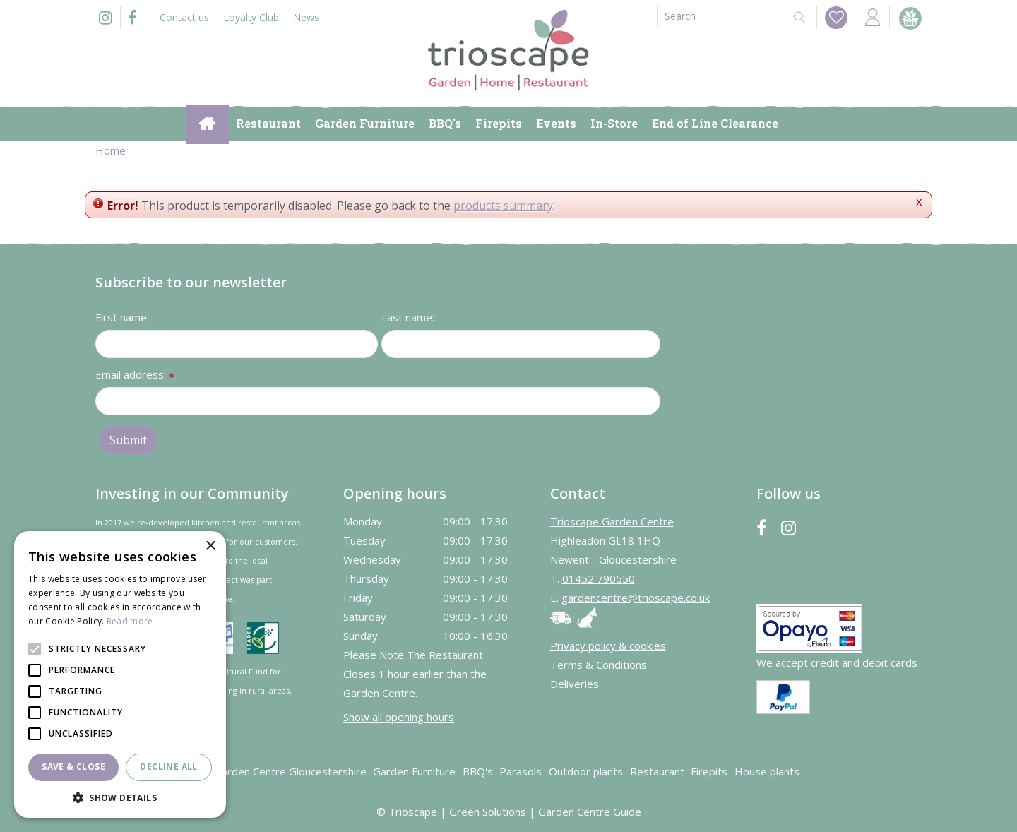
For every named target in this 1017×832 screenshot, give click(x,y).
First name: (122, 317)
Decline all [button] (168, 767)
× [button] (210, 546)
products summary (503, 205)
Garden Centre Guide (589, 811)
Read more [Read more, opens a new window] (130, 621)
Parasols (520, 771)
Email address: (134, 375)
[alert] (120, 674)
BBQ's (478, 771)
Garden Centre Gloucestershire (290, 771)
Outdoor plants (586, 771)
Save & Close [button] (73, 767)
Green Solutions (487, 811)
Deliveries (574, 684)
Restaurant (657, 771)
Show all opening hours (398, 717)
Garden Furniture (414, 771)
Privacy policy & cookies (608, 645)
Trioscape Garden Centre (612, 521)
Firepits (709, 771)
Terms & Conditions (598, 665)
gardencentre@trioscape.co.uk (635, 597)
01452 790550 (598, 578)
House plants (766, 771)
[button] (120, 797)
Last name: (407, 317)
